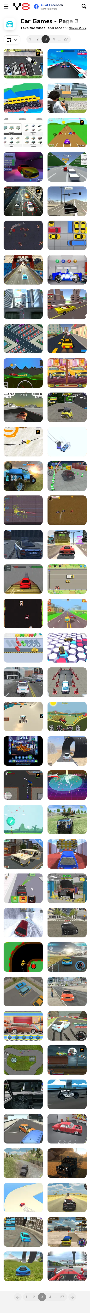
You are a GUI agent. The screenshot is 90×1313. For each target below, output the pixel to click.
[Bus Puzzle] (23, 648)
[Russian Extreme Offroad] (23, 1163)
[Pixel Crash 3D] (67, 304)
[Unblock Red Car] (67, 235)
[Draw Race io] (67, 441)
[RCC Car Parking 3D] (67, 476)
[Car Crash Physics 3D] (23, 1266)
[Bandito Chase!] (67, 510)
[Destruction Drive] (67, 751)
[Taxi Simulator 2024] (67, 991)
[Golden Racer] (67, 167)
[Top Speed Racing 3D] (67, 544)
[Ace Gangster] (23, 785)
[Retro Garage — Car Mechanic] (67, 1128)
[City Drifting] (67, 1232)
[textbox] (12, 40)
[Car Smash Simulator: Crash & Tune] (23, 922)
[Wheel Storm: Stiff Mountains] (23, 373)
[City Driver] (23, 1128)
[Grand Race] (67, 1266)
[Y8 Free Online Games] (21, 6)
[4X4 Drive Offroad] (67, 819)
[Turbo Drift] (67, 1026)
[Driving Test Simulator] (67, 682)
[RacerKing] (67, 648)
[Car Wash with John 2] (67, 270)
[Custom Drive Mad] (23, 98)
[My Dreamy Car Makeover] (23, 1026)
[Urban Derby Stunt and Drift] (23, 1232)
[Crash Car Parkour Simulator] (67, 854)
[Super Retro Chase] (67, 785)
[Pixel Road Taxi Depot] (67, 613)
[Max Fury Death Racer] (67, 1060)
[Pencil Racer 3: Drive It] (23, 441)
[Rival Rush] (67, 579)
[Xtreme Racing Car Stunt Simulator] (23, 579)
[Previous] (18, 1297)
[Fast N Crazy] (23, 270)
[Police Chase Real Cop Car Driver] (67, 98)
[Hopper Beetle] (67, 132)
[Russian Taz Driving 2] (23, 544)
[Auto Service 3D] (23, 167)
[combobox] (12, 39)
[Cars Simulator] (67, 1197)
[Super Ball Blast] (23, 819)
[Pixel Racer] (23, 613)
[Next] (72, 1297)
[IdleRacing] (23, 132)
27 (66, 39)
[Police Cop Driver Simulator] (67, 922)
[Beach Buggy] (23, 716)
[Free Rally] (67, 201)
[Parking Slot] (23, 991)
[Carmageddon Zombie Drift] (23, 235)
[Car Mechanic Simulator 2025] (67, 888)
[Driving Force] (23, 201)
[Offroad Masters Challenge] (67, 1163)
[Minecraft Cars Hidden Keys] (23, 854)
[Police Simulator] (23, 682)
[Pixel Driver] (67, 338)
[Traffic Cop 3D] (23, 888)
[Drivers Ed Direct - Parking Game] (23, 63)
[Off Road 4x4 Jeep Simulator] (23, 476)
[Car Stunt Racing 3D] (67, 63)
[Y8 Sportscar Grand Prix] (67, 957)
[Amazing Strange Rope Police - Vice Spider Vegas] (23, 304)
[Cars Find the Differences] (67, 373)
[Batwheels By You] (23, 751)
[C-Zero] (23, 510)
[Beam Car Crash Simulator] (67, 1094)
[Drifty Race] (23, 1197)
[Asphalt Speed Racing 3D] (23, 407)
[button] (77, 28)
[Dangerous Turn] (23, 957)
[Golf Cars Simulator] (23, 1094)
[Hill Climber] (67, 716)
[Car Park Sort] (23, 338)
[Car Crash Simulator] (67, 407)
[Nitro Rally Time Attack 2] (23, 1060)
